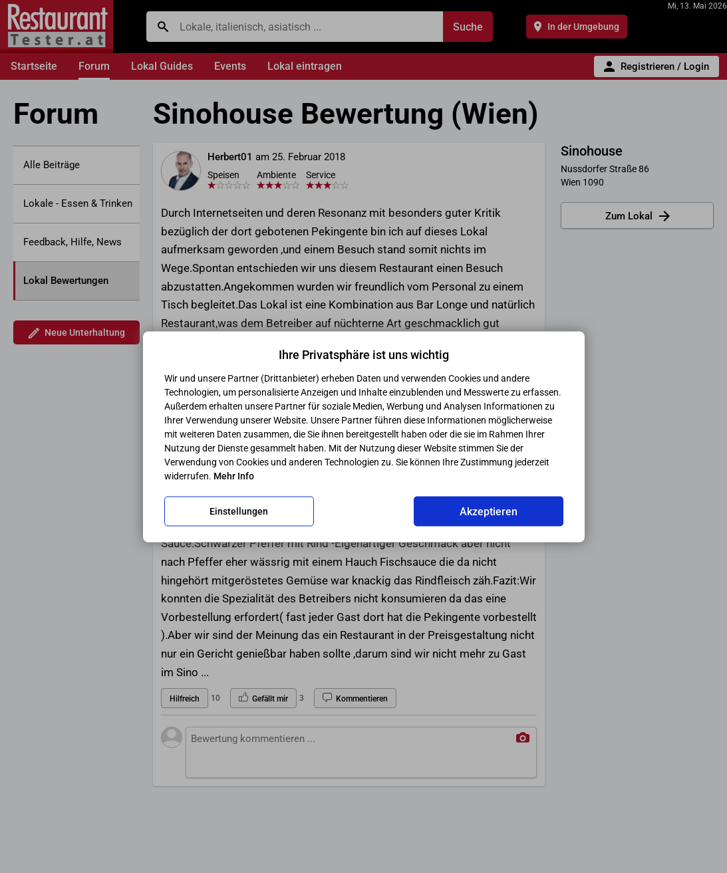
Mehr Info (234, 475)
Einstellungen (239, 511)
